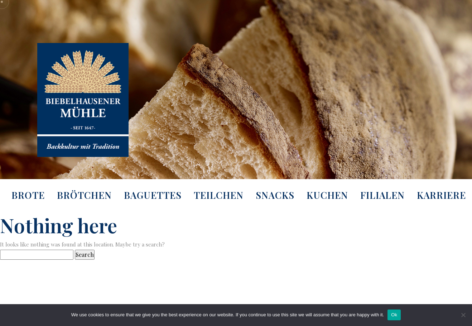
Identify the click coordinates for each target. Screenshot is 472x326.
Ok (394, 314)
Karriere (441, 195)
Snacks (275, 195)
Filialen (382, 195)
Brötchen (84, 195)
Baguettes (153, 195)
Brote (28, 195)
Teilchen (219, 195)
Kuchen (327, 195)
